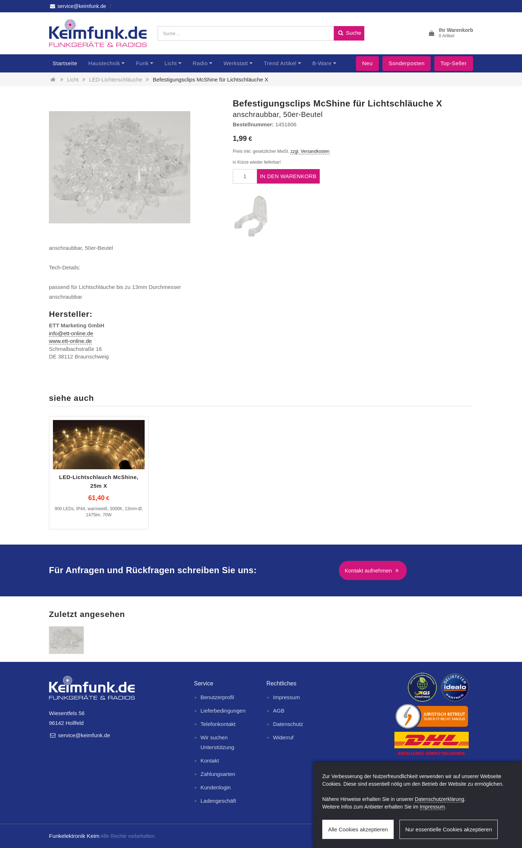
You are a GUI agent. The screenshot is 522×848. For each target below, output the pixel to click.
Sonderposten (406, 63)
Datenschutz (288, 724)
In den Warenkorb (288, 176)
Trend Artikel (280, 63)
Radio (200, 63)
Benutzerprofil (217, 697)
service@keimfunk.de (77, 6)
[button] (450, 33)
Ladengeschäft (218, 801)
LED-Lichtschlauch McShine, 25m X (98, 481)
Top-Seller (453, 63)
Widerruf (283, 737)
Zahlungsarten (217, 774)
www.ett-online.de (70, 341)
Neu (367, 63)
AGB (279, 711)
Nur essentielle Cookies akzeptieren (448, 829)
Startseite (65, 63)
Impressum (286, 697)
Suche (349, 33)
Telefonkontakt (218, 724)
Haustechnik (104, 63)
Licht (171, 63)
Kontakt (209, 760)
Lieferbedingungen (222, 711)
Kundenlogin (215, 787)
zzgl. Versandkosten (309, 151)
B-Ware (321, 63)
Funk (142, 63)
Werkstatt (236, 63)
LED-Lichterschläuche (115, 79)
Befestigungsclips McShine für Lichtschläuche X (210, 79)
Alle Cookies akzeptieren (358, 829)
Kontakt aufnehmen (373, 570)
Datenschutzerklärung (439, 799)
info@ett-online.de (71, 333)
